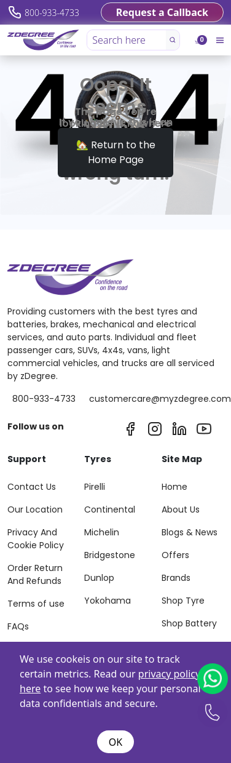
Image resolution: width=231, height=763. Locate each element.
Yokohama (107, 600)
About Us (181, 509)
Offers (175, 555)
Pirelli (94, 487)
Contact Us (31, 487)
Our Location (35, 509)
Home (174, 487)
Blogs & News (189, 532)
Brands (176, 578)
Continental (109, 509)
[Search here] (126, 40)
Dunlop (99, 578)
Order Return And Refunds (35, 574)
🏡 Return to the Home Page (115, 152)
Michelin (101, 532)
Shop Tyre (183, 600)
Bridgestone (109, 555)
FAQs (18, 626)
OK (115, 742)
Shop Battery (189, 623)
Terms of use (36, 603)
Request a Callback (162, 12)
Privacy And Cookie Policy (35, 538)
